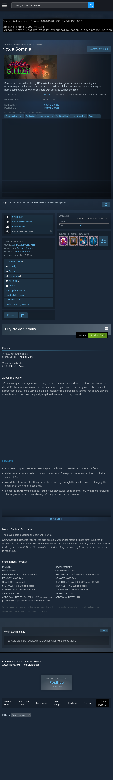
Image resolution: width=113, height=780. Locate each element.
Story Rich (81, 118)
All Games (7, 46)
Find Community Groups (17, 306)
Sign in (6, 205)
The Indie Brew (26, 359)
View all (104, 633)
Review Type (7, 710)
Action (15, 247)
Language (41, 710)
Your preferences (31, 667)
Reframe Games (51, 107)
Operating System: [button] (46, 727)
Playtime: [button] (81, 722)
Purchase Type (24, 710)
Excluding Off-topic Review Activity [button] (54, 722)
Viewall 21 (103, 243)
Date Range (56, 710)
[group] (56, 724)
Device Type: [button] (90, 727)
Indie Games (20, 46)
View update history (15, 292)
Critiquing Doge (16, 368)
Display (87, 710)
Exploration (30, 118)
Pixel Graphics (62, 118)
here (59, 642)
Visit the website (15, 263)
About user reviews (11, 667)
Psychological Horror (14, 118)
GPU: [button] (75, 727)
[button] (98, 337)
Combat (92, 118)
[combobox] (49, 5)
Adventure (24, 247)
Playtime (72, 710)
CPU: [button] (63, 727)
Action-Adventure (45, 118)
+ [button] (98, 118)
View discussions (14, 301)
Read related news (15, 297)
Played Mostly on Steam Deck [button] (17, 727)
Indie (73, 118)
